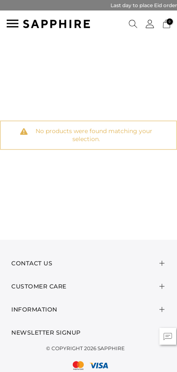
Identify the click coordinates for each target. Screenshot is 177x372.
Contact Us (31, 263)
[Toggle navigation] (12, 23)
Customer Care (39, 286)
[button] (133, 23)
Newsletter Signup (46, 332)
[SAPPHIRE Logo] (56, 23)
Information (34, 309)
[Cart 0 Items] (166, 23)
